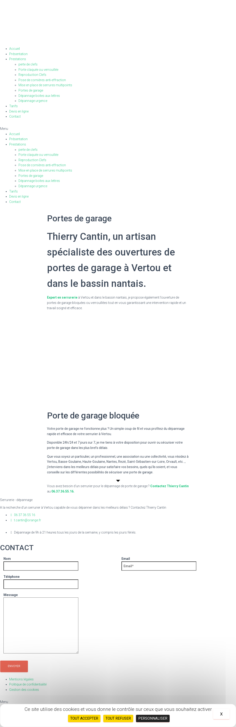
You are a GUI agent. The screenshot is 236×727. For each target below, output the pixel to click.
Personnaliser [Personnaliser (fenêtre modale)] (152, 718)
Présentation (18, 54)
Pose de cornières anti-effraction (42, 80)
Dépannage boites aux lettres (39, 96)
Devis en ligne (19, 111)
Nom (40, 562)
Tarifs (13, 106)
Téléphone (40, 580)
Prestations (17, 59)
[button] (118, 128)
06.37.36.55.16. (62, 491)
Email (158, 562)
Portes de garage (30, 90)
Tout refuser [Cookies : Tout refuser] (118, 718)
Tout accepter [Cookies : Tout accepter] (84, 718)
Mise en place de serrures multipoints (45, 85)
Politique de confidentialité (28, 684)
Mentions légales (21, 679)
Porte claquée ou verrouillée (38, 69)
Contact (15, 116)
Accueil (14, 48)
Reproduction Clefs (32, 75)
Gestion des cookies (24, 689)
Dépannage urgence (32, 101)
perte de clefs (28, 64)
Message (40, 623)
